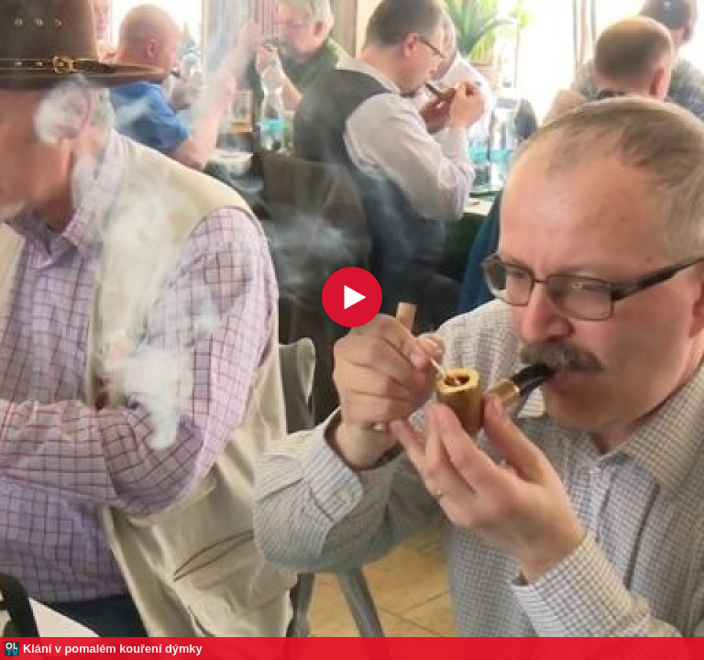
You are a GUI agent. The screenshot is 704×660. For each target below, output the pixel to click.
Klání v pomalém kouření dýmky (113, 648)
